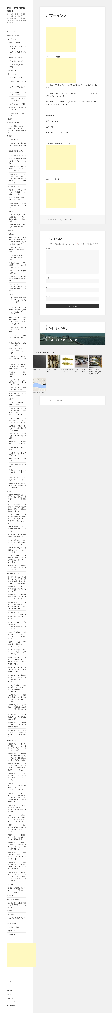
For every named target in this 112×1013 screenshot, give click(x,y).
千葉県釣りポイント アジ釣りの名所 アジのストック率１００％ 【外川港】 (17, 420)
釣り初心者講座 (11, 924)
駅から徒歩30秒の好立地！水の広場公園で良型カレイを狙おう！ (17, 529)
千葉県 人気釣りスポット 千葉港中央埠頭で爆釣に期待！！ (17, 249)
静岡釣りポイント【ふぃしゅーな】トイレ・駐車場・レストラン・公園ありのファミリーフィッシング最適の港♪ (17, 786)
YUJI (61, 220)
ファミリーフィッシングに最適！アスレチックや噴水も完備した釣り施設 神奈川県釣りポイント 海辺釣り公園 (17, 580)
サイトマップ (11, 32)
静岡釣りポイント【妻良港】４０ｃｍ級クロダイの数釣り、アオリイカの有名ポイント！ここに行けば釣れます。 (17, 818)
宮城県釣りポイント (13, 35)
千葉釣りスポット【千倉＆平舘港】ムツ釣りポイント (17, 454)
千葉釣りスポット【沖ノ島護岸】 (17, 448)
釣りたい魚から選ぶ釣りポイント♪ (16, 919)
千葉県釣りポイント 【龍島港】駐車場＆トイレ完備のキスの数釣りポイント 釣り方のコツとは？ (17, 411)
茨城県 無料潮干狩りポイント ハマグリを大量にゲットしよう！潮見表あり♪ (17, 890)
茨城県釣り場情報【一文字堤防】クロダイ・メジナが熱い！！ (17, 161)
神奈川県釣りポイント (14, 573)
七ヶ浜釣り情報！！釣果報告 (17, 82)
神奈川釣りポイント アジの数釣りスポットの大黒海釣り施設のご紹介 (17, 717)
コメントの (11, 1002)
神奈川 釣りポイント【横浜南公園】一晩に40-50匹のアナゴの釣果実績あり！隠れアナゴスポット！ (17, 688)
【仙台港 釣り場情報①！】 (16, 66)
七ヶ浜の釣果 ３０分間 (17, 104)
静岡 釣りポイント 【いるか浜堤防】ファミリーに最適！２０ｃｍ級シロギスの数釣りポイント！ (17, 856)
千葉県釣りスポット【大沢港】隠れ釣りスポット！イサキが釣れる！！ (17, 382)
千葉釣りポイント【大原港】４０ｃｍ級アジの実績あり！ (17, 358)
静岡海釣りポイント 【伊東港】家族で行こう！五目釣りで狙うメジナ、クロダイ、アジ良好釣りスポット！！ (17, 866)
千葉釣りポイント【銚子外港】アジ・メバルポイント (17, 443)
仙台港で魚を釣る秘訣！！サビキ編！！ (17, 47)
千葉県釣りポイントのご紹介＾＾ (17, 460)
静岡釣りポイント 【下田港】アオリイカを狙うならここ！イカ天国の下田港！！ (17, 837)
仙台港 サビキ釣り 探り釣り (17, 53)
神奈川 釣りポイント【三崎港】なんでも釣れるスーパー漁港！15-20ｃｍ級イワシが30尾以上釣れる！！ (17, 661)
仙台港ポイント (13, 39)
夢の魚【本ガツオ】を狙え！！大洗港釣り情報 (17, 226)
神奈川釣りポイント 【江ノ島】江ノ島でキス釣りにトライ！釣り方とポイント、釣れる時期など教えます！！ (17, 605)
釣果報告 (9, 911)
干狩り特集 (10, 884)
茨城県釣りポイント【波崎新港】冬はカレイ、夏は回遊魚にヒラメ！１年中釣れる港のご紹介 (17, 218)
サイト (48, 296)
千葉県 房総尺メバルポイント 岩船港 (17, 344)
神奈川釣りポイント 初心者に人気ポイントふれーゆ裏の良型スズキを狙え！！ (17, 725)
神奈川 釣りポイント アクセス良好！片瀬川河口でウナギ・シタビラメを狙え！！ (17, 644)
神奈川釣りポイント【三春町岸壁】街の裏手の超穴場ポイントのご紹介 (17, 589)
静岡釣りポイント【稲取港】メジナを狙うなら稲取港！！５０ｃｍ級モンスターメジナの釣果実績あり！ (17, 846)
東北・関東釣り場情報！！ (16, 9)
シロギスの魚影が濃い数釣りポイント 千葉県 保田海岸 (17, 257)
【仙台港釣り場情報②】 (17, 61)
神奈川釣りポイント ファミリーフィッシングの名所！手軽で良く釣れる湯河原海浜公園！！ (17, 615)
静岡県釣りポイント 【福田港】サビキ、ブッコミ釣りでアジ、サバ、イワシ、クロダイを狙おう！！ (17, 777)
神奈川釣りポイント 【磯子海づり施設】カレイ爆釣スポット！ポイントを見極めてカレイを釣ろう (17, 698)
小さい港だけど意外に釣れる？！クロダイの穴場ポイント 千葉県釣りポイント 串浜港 (17, 301)
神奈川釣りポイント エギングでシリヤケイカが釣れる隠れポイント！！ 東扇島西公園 (17, 733)
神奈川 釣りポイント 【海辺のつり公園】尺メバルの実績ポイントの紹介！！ (17, 669)
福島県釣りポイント (13, 122)
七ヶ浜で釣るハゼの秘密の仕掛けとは (17, 114)
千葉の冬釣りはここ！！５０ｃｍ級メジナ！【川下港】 (17, 472)
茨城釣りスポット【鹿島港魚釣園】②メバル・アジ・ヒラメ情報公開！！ (17, 169)
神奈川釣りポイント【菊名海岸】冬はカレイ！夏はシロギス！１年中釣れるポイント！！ (17, 678)
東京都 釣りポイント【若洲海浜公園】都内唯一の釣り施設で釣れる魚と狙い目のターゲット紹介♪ (17, 559)
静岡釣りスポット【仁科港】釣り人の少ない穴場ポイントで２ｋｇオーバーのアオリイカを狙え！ (17, 808)
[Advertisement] (21, 955)
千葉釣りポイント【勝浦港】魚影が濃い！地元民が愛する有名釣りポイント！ (17, 366)
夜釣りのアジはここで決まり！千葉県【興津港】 (17, 389)
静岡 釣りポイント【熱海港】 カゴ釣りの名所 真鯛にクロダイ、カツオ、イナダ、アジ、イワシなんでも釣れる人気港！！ (17, 876)
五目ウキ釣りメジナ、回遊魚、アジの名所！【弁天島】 (17, 337)
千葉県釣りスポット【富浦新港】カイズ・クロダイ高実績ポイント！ (17, 265)
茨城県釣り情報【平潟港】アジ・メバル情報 (17, 199)
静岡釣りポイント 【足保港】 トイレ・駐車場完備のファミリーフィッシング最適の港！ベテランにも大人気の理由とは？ (17, 797)
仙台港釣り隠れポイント (17, 43)
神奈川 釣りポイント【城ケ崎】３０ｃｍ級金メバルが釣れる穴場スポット (17, 652)
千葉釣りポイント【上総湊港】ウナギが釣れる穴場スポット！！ (17, 279)
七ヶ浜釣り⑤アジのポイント (17, 88)
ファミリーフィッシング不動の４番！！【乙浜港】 (17, 479)
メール (49, 287)
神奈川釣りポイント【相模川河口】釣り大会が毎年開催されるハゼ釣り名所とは (17, 597)
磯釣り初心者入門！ (13, 899)
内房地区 (11, 234)
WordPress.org (12, 1005)
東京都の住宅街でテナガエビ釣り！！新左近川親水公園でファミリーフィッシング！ (17, 542)
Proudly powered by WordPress (57, 401)
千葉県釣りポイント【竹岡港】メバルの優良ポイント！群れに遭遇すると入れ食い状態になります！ (17, 241)
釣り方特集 (10, 896)
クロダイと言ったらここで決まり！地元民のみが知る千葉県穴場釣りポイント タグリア (17, 311)
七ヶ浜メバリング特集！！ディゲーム (17, 109)
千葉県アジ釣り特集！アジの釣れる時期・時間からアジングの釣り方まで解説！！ (95, 372)
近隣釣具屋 (11, 931)
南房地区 (11, 399)
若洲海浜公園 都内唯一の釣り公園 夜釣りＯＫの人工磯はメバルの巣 (17, 568)
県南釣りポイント (13, 211)
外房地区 (11, 294)
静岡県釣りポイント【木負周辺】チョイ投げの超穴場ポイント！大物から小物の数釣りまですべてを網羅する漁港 (17, 757)
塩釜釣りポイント (13, 119)
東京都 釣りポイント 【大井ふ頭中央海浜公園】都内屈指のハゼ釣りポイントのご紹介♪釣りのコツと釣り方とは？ (17, 519)
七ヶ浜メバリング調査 (16, 78)
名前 (48, 278)
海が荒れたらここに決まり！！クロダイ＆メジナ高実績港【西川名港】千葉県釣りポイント (17, 287)
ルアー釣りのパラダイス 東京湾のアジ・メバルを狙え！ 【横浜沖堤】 (17, 550)
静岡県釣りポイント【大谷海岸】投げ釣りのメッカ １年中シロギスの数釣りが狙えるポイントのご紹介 (17, 747)
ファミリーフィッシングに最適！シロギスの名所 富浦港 (17, 436)
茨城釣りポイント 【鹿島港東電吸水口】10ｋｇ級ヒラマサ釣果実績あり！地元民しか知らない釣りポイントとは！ (17, 178)
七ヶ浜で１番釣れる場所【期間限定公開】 (17, 99)
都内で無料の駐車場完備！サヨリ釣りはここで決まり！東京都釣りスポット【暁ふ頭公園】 (17, 498)
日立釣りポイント (13, 140)
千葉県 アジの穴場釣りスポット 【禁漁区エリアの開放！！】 (17, 329)
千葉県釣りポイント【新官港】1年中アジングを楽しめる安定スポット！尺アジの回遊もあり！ (17, 321)
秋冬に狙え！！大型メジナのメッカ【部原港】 (17, 394)
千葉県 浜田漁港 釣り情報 (17, 465)
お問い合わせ (11, 934)
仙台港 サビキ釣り (15, 58)
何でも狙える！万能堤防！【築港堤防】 (17, 272)
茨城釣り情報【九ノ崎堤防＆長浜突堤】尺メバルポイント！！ (17, 205)
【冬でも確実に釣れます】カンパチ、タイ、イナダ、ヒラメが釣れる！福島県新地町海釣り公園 (17, 129)
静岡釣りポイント (12, 740)
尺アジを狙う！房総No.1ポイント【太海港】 (17, 404)
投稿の (10, 998)
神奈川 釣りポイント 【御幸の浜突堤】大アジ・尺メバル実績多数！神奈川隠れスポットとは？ (17, 625)
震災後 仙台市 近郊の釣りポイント (39, 393)
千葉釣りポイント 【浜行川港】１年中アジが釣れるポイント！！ (17, 374)
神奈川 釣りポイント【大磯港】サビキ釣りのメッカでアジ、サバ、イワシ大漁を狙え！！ (17, 635)
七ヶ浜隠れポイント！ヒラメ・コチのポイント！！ (17, 94)
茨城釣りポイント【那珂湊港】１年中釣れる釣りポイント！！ (17, 145)
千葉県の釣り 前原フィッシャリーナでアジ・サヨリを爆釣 (17, 351)
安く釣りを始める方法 (38, 369)
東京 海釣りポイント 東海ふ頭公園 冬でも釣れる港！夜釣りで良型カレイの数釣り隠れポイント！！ (17, 508)
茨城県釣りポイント (13, 136)
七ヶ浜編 (11, 914)
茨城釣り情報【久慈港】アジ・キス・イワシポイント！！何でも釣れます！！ (17, 153)
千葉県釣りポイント (13, 230)
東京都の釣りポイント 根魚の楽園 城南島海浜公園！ (17, 535)
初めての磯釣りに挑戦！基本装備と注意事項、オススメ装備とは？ (17, 905)
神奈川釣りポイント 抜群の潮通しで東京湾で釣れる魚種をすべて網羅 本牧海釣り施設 (17, 708)
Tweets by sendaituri (14, 982)
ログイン (9, 995)
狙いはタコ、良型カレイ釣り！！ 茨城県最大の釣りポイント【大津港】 (17, 192)
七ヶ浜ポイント (13, 74)
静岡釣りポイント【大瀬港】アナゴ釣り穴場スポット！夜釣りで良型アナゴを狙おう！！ (17, 828)
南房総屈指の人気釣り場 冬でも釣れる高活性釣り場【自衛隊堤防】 (17, 428)
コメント (49, 249)
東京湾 (9, 491)
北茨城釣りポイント (14, 186)
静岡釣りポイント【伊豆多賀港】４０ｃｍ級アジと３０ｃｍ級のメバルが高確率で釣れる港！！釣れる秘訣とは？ (17, 767)
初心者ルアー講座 (13, 927)
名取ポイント (12, 70)
